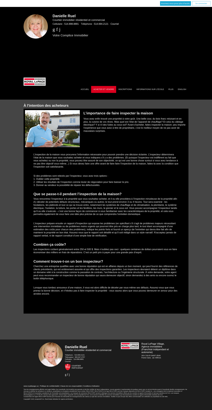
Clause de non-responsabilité (71, 386)
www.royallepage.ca (31, 386)
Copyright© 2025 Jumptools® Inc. (34, 399)
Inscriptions (125, 89)
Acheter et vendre (103, 89)
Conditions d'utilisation (91, 386)
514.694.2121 (101, 24)
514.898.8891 (71, 24)
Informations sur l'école (150, 89)
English (182, 89)
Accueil (85, 89)
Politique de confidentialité (49, 386)
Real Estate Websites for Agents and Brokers (59, 399)
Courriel (115, 24)
